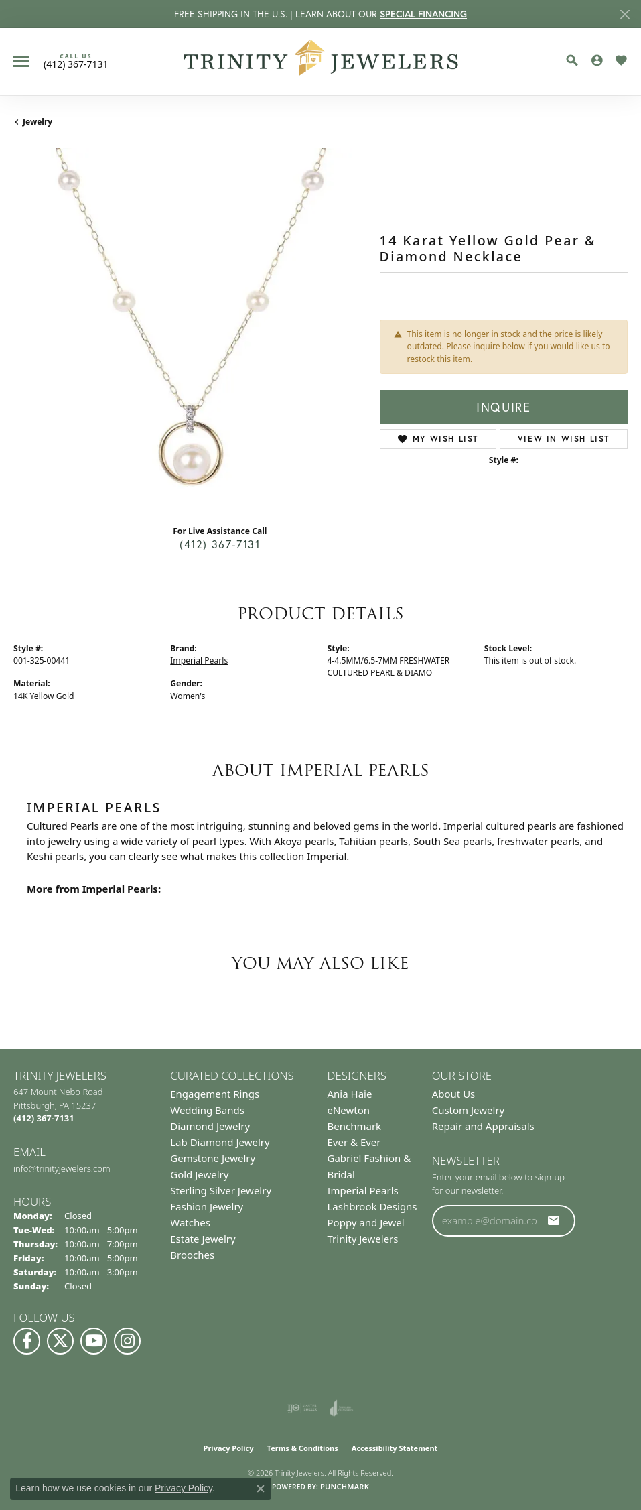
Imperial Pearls (199, 660)
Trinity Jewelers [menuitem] (363, 1238)
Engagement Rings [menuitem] (214, 1093)
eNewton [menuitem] (349, 1110)
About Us (454, 1093)
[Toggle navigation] (21, 61)
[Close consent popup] (261, 1489)
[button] (572, 60)
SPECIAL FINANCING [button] (423, 14)
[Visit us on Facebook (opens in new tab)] (26, 1341)
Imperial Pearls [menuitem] (363, 1190)
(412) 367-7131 (220, 544)
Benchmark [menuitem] (355, 1126)
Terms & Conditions (302, 1448)
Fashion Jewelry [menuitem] (206, 1206)
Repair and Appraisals (483, 1126)
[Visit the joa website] (342, 1408)
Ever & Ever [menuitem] (354, 1142)
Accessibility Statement (395, 1448)
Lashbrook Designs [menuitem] (372, 1206)
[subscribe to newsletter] (554, 1220)
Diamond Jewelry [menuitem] (210, 1126)
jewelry (37, 121)
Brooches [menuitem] (192, 1254)
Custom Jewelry (468, 1110)
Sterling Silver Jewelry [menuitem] (220, 1190)
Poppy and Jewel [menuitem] (366, 1222)
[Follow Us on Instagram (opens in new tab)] (127, 1341)
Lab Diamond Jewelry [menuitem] (219, 1142)
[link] (76, 61)
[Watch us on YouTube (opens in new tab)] (93, 1341)
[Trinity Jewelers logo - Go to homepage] (320, 61)
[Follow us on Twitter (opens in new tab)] (60, 1341)
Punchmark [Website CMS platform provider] (344, 1486)
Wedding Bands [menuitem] (207, 1110)
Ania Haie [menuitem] (350, 1093)
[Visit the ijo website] (302, 1408)
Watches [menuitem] (190, 1222)
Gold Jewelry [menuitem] (199, 1174)
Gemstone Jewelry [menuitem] (212, 1158)
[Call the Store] (43, 1118)
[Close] (624, 14)
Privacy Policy (229, 1448)
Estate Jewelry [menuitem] (202, 1238)
